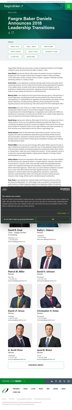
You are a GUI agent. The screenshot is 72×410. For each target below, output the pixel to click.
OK (53, 219)
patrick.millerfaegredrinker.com (17, 281)
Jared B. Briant (31, 57)
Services (25, 389)
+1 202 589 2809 (13, 240)
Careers (63, 389)
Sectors (33, 389)
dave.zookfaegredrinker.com (16, 241)
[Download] (9, 32)
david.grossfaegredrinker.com (17, 320)
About (48, 389)
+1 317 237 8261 (41, 237)
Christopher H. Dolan (51, 51)
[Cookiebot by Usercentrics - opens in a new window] (61, 189)
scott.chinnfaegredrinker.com (17, 359)
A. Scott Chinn (15, 57)
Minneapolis (40, 277)
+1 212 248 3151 (12, 279)
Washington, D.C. (13, 238)
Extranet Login (16, 392)
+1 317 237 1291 (12, 357)
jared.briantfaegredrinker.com (46, 359)
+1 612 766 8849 (41, 318)
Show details (62, 213)
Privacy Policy (11, 399)
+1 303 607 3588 (42, 357)
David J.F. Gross (33, 51)
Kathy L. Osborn (31, 46)
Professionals (16, 389)
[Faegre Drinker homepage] (13, 6)
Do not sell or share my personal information (19, 219)
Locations (55, 389)
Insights (41, 389)
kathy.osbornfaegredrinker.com (46, 239)
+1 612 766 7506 (41, 279)
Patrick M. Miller (48, 46)
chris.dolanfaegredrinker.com (46, 320)
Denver (39, 355)
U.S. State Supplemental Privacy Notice (24, 399)
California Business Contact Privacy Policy (42, 399)
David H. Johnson (16, 51)
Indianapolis (40, 235)
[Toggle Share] (13, 32)
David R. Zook (15, 46)
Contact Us (4, 399)
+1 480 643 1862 (13, 318)
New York (11, 277)
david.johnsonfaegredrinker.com (47, 281)
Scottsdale (11, 316)
